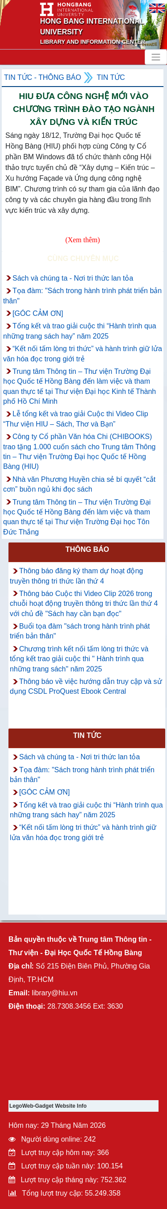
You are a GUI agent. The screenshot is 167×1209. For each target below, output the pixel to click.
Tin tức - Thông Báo (42, 77)
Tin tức (111, 77)
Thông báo (87, 549)
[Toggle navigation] (156, 57)
